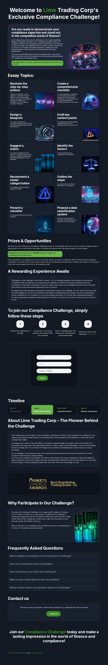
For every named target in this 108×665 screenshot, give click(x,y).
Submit (42, 378)
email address (91, 334)
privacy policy (36, 653)
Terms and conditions (17, 653)
